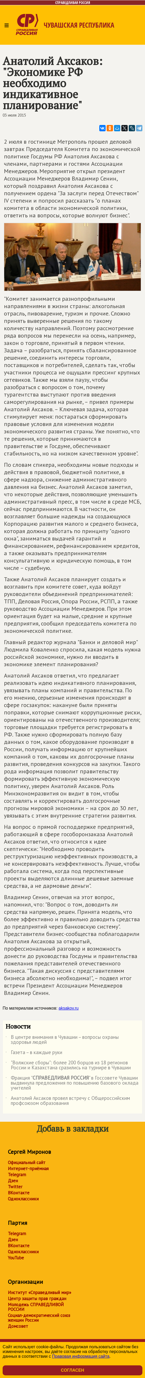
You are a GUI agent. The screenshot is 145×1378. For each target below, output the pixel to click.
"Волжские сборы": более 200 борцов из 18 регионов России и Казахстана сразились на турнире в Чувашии (68, 1065)
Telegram (17, 1174)
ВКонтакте (18, 1192)
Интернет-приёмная (28, 1168)
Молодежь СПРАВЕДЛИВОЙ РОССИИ (36, 1307)
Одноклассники (23, 1198)
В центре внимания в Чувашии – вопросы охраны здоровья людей (62, 1040)
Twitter (15, 1186)
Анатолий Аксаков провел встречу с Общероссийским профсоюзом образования (68, 1101)
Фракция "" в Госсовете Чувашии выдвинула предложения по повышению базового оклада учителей (72, 1083)
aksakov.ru (69, 1008)
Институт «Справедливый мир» (39, 1292)
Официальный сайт (26, 1162)
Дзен (13, 1180)
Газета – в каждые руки (34, 1053)
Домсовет (18, 1326)
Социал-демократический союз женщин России (39, 1317)
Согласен (72, 1370)
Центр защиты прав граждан (37, 1298)
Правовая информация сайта (81, 1356)
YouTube (16, 1257)
